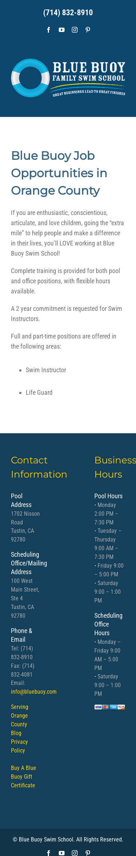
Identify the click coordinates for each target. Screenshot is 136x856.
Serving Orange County (19, 715)
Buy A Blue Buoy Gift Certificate (23, 776)
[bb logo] (68, 75)
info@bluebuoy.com (34, 691)
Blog (16, 733)
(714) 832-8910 (68, 12)
